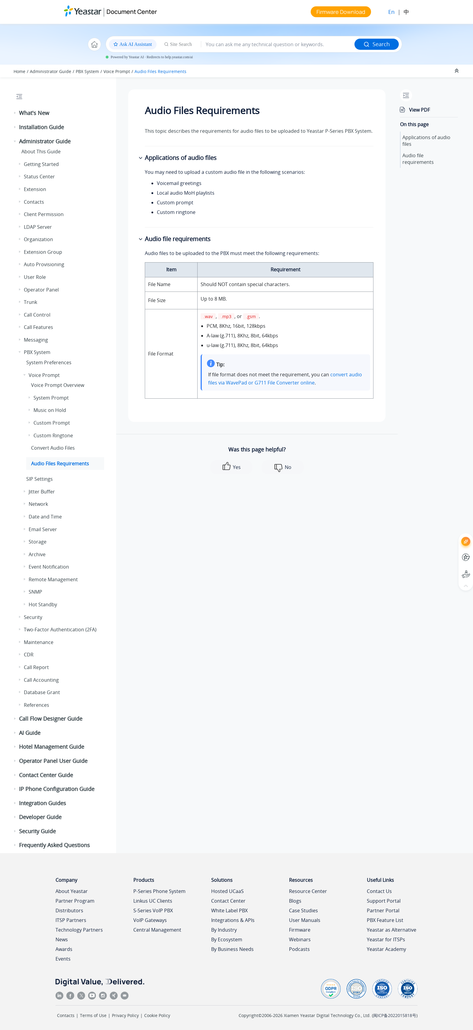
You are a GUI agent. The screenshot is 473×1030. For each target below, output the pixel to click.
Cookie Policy (157, 1015)
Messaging (36, 339)
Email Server (43, 529)
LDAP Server (38, 227)
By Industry (224, 929)
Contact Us (379, 891)
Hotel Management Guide (51, 746)
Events (63, 958)
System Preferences (48, 362)
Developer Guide (40, 817)
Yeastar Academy (386, 949)
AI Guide (29, 732)
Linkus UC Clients (152, 901)
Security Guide (37, 831)
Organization (38, 239)
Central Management (157, 929)
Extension (35, 189)
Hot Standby (43, 604)
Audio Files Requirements (160, 71)
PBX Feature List (385, 920)
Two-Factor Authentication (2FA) (60, 629)
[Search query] (278, 44)
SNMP (35, 591)
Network (38, 504)
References (36, 705)
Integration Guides (42, 803)
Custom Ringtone (53, 435)
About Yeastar (72, 891)
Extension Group (43, 252)
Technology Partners (79, 929)
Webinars (300, 939)
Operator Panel (41, 289)
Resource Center (308, 891)
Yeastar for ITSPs (386, 939)
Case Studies (303, 910)
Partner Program (75, 901)
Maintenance (38, 642)
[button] (15, 113)
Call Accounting (41, 680)
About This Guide (41, 151)
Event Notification (49, 566)
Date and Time (45, 516)
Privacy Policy (125, 1015)
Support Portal (384, 901)
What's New (34, 112)
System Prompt (51, 397)
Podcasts (299, 949)
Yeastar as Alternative (391, 929)
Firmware (299, 929)
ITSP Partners (71, 920)
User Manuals (304, 920)
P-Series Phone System (159, 891)
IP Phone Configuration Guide (56, 788)
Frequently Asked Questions (54, 845)
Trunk (30, 302)
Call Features (38, 327)
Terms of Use (93, 1015)
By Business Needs (232, 949)
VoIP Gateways (150, 920)
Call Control (37, 314)
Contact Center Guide (46, 775)
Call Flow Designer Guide (50, 718)
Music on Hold (49, 410)
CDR (28, 654)
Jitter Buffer (42, 491)
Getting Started (41, 164)
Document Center (131, 12)
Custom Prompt (51, 422)
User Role (35, 277)
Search (376, 44)
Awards (64, 949)
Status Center (39, 176)
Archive (37, 554)
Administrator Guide (50, 71)
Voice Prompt (116, 71)
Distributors (69, 910)
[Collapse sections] (457, 71)
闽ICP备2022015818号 (394, 1015)
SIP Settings (39, 479)
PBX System (87, 71)
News (62, 939)
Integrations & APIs (233, 920)
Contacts (34, 202)
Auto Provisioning (44, 264)
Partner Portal (383, 910)
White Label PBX (229, 910)
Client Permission (44, 214)
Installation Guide (41, 127)
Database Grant (42, 692)
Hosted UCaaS (227, 891)
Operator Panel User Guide (53, 760)
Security (33, 617)
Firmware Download (340, 11)
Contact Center (228, 901)
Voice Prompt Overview (57, 385)
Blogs (295, 901)
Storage (37, 541)
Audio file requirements (418, 158)
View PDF (419, 110)
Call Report (36, 667)
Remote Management (53, 579)
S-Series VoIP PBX (153, 910)
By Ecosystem (226, 939)
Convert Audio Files (53, 448)
